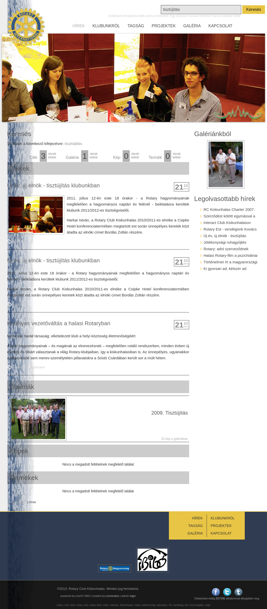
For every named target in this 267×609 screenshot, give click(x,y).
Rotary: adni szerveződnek (226, 249)
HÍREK (79, 26)
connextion (112, 595)
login (133, 595)
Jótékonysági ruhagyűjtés (225, 242)
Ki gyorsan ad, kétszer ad (225, 268)
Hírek (32, 502)
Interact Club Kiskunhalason (227, 222)
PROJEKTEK (164, 26)
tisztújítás (21, 241)
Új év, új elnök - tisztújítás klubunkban (53, 185)
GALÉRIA (192, 26)
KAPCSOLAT (220, 26)
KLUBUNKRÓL (106, 26)
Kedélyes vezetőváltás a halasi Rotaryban (58, 323)
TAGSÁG (135, 26)
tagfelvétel (37, 367)
